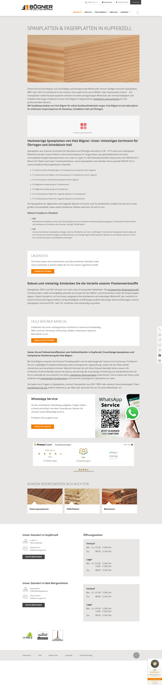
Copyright (69, 655)
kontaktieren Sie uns (37, 387)
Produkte (77, 12)
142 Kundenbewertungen (155, 679)
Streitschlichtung (86, 655)
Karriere (124, 12)
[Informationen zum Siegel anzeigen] (155, 682)
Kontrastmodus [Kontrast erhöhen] (107, 2)
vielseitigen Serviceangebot (83, 375)
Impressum (26, 655)
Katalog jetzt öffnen (44, 340)
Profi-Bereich (100, 12)
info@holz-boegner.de (38, 550)
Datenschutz (53, 655)
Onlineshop (135, 2)
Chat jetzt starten (42, 426)
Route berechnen (33, 557)
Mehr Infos (128, 445)
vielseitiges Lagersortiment (106, 99)
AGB (40, 655)
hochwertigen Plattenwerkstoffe (123, 289)
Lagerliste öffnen (42, 271)
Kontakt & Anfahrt (122, 2)
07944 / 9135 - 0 (91, 2)
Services (88, 12)
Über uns (113, 12)
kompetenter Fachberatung (54, 378)
